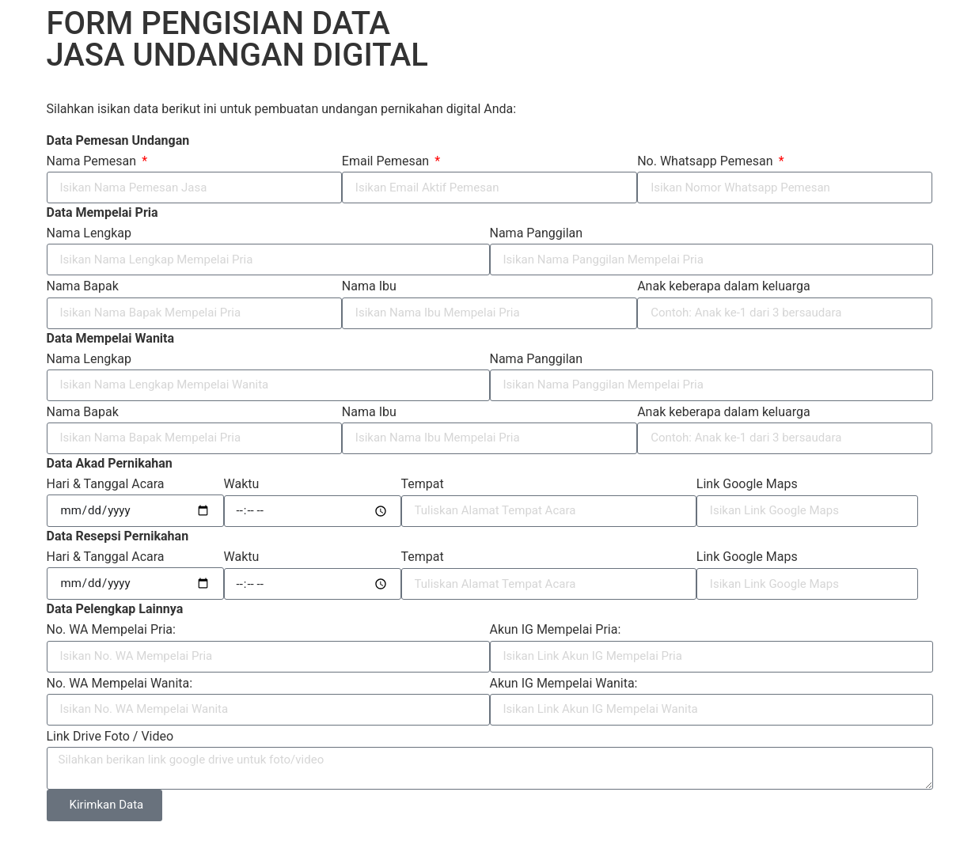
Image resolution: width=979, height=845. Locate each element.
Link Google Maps (747, 483)
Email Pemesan (387, 161)
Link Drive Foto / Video (110, 736)
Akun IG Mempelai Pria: (555, 629)
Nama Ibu (369, 286)
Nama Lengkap (89, 233)
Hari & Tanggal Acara (106, 483)
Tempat (422, 483)
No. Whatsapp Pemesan (706, 161)
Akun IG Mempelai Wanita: (564, 683)
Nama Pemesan (93, 161)
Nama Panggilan (536, 233)
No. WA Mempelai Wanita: (120, 683)
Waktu (242, 483)
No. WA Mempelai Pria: (111, 629)
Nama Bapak (83, 286)
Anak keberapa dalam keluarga (723, 286)
